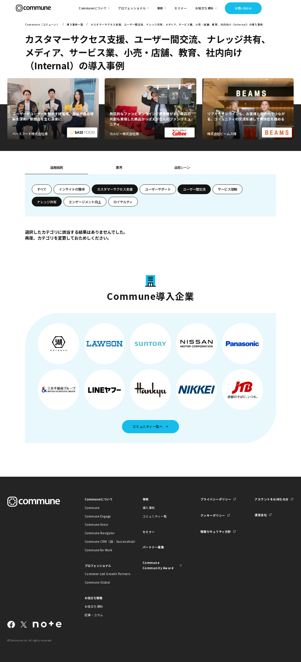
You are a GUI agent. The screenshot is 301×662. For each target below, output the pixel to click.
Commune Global (97, 582)
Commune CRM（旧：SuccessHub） (104, 541)
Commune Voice (96, 524)
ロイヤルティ (123, 201)
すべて (41, 189)
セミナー (180, 8)
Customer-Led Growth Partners (104, 574)
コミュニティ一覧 (155, 516)
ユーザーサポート (158, 189)
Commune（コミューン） (42, 24)
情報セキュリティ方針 (215, 531)
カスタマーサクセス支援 (115, 189)
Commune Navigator (100, 533)
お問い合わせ (243, 8)
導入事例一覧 (75, 24)
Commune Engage (98, 516)
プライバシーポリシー (215, 499)
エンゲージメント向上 (85, 201)
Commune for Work (99, 550)
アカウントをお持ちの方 (271, 499)
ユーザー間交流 (194, 189)
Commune (92, 507)
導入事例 (149, 507)
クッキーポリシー (212, 515)
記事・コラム (94, 615)
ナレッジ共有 (46, 201)
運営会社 (261, 515)
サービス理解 (227, 189)
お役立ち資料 (94, 606)
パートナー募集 (153, 547)
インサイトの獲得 (72, 189)
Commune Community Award (158, 565)
